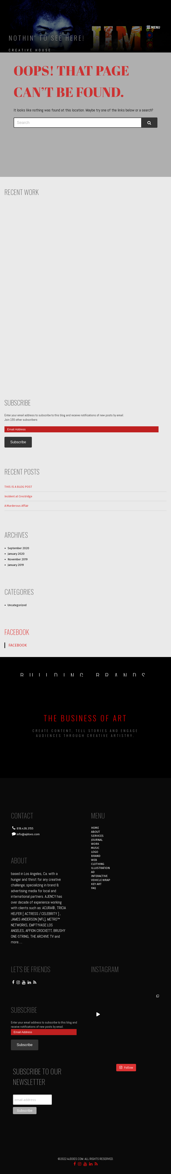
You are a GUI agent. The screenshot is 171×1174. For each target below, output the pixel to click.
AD (93, 872)
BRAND (95, 856)
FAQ (93, 888)
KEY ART (96, 884)
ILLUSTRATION (100, 868)
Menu (153, 27)
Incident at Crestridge (18, 496)
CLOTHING (97, 864)
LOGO (94, 852)
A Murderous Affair (16, 505)
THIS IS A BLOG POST (18, 486)
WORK (95, 843)
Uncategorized (17, 605)
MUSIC (95, 848)
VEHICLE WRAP (100, 880)
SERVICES (97, 835)
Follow (126, 1067)
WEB (94, 860)
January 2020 (16, 553)
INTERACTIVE (99, 876)
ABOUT (95, 831)
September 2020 (18, 548)
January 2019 (16, 565)
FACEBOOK (16, 632)
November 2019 (18, 559)
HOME (95, 827)
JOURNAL (97, 839)
